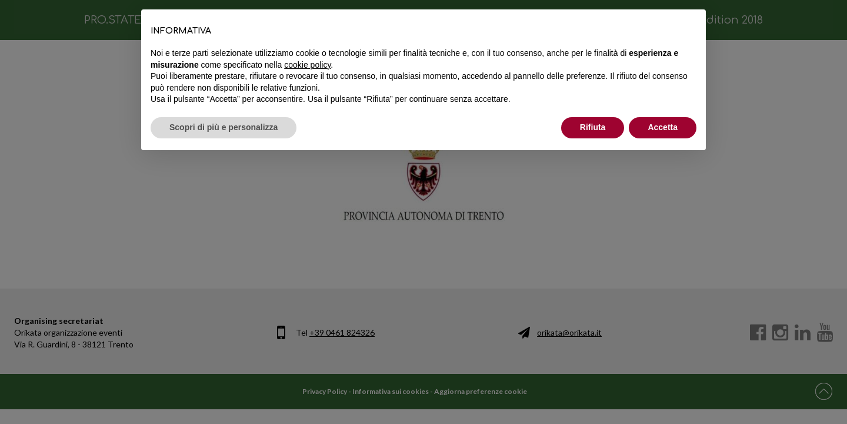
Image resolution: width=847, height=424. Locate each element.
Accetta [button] (663, 127)
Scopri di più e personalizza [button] (223, 127)
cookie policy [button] (307, 64)
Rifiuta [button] (593, 127)
